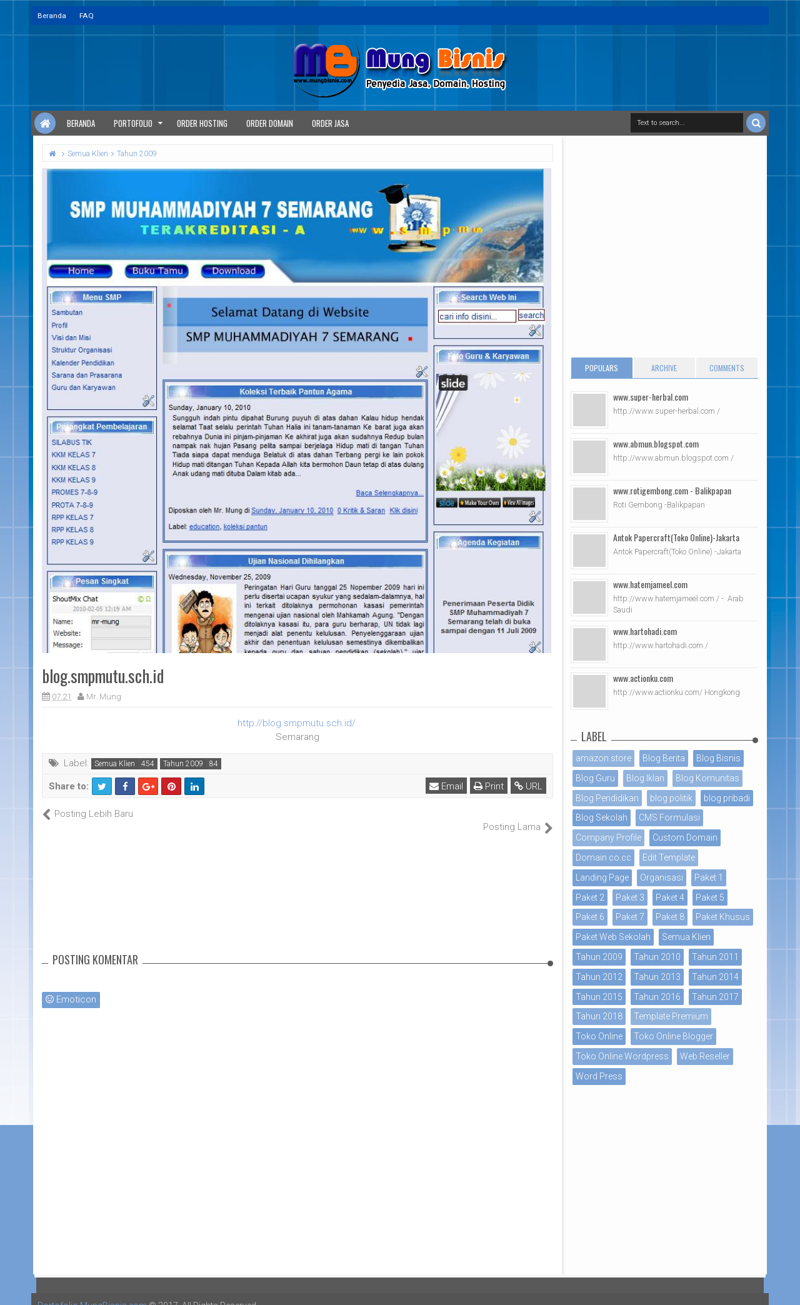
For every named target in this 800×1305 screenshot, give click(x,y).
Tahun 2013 (657, 977)
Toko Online (599, 1036)
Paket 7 (630, 917)
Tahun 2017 (715, 997)
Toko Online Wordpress (622, 1056)
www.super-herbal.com (650, 396)
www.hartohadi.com (645, 631)
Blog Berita (663, 758)
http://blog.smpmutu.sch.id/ (297, 723)
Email (446, 786)
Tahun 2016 (657, 997)
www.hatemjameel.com (650, 584)
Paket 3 (630, 897)
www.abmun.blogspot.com (656, 443)
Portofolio (133, 123)
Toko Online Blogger (673, 1036)
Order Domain (269, 123)
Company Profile (608, 837)
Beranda (52, 15)
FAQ (86, 15)
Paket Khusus (723, 917)
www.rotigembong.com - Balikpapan (672, 490)
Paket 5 (710, 897)
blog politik (671, 798)
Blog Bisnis (718, 758)
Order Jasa (330, 123)
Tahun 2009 (183, 763)
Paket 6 (590, 917)
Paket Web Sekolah (613, 937)
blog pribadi (727, 798)
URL (528, 786)
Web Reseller (705, 1056)
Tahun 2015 (599, 997)
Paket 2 (590, 897)
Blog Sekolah (602, 817)
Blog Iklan (645, 778)
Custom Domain (685, 837)
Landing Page (602, 877)
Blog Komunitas (707, 778)
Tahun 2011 (715, 957)
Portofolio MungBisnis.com (93, 1293)
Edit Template (668, 857)
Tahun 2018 (599, 1016)
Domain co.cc (603, 857)
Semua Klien (114, 763)
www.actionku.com (643, 677)
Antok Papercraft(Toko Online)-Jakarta (676, 537)
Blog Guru (595, 778)
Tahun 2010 (657, 957)
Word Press (599, 1076)
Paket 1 (708, 877)
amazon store (603, 758)
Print (489, 786)
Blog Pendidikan (607, 798)
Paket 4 (670, 897)
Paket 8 (670, 917)
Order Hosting (202, 123)
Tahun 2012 (599, 977)
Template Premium (671, 1016)
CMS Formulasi (669, 817)
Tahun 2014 (715, 977)
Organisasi (661, 877)
